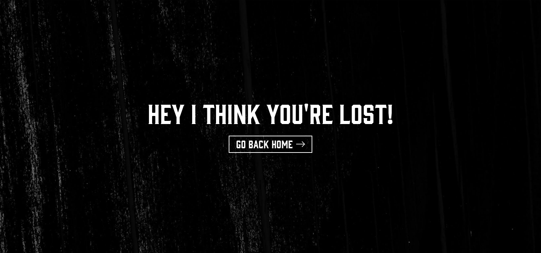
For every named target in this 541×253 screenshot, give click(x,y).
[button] (270, 144)
